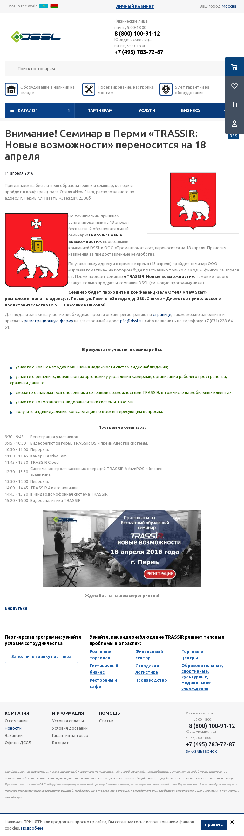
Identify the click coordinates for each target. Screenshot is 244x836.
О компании (16, 720)
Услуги (147, 110)
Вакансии (14, 735)
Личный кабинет (135, 6)
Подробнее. (32, 828)
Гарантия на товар (70, 735)
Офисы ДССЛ (18, 742)
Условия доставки (70, 728)
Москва (229, 6)
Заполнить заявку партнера (41, 656)
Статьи (106, 720)
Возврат (60, 742)
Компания (17, 713)
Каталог (28, 110)
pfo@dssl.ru (131, 321)
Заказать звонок (201, 751)
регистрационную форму (48, 321)
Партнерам (100, 110)
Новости (13, 728)
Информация (68, 713)
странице (162, 314)
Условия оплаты (68, 720)
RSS (233, 136)
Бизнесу (190, 110)
